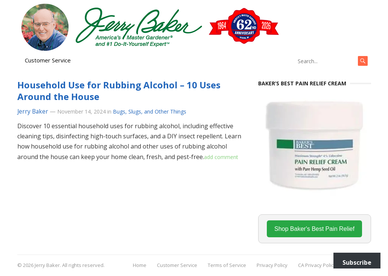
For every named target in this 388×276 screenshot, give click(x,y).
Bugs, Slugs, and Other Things (149, 111)
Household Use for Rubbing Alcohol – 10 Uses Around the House (119, 91)
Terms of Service (227, 265)
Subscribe (356, 262)
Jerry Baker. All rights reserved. (70, 265)
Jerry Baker (32, 111)
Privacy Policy (272, 265)
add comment (221, 157)
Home (139, 265)
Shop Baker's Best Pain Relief (314, 229)
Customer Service (48, 60)
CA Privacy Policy (317, 265)
